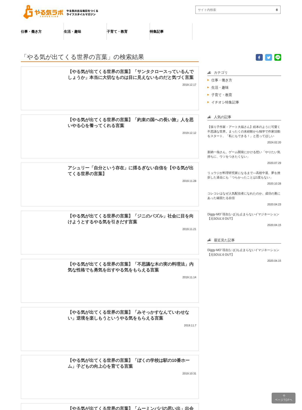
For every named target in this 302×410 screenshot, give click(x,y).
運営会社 (196, 381)
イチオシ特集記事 (225, 102)
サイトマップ (168, 381)
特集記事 (157, 31)
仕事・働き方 (31, 31)
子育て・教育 (117, 31)
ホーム (97, 381)
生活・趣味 (72, 31)
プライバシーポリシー (130, 381)
